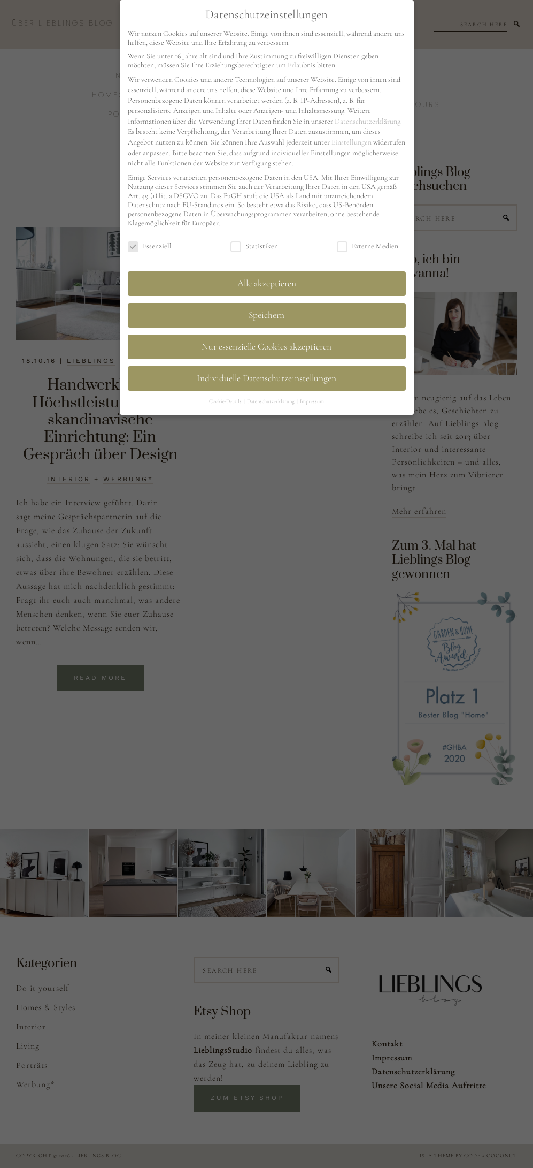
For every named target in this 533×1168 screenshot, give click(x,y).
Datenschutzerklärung (367, 121)
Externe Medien (367, 246)
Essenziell (150, 246)
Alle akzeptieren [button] (266, 283)
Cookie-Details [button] (226, 401)
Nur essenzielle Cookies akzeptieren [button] (266, 346)
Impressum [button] (312, 401)
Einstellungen (351, 142)
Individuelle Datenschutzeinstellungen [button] (266, 378)
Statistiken (254, 246)
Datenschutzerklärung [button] (271, 401)
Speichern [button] (266, 315)
